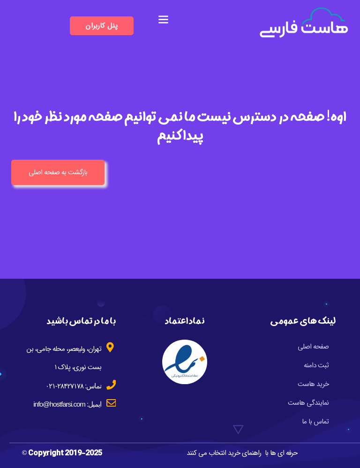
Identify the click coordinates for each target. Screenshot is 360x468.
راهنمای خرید (244, 453)
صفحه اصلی (313, 346)
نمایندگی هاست (308, 403)
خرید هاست (313, 384)
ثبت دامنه (316, 365)
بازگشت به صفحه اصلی (58, 172)
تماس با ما (315, 421)
